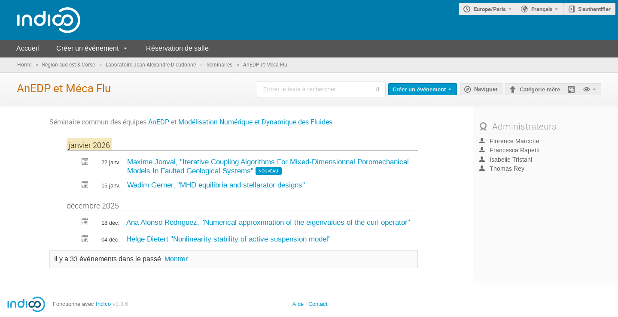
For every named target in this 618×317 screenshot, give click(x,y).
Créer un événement (87, 48)
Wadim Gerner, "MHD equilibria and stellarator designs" (216, 185)
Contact (318, 304)
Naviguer (486, 89)
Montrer (176, 259)
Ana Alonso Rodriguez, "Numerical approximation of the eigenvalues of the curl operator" (268, 222)
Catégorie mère (540, 90)
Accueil (27, 48)
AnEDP (158, 122)
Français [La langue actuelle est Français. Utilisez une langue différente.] (542, 9)
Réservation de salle (177, 48)
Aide (298, 304)
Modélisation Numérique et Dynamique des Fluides (255, 122)
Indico (103, 304)
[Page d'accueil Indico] (40, 20)
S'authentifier (594, 9)
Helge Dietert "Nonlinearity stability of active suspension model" (228, 239)
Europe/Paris (490, 9)
